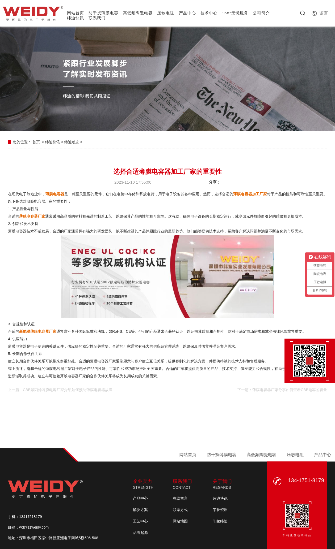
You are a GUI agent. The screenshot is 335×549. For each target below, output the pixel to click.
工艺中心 (140, 521)
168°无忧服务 (235, 13)
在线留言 (180, 498)
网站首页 (75, 13)
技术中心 (208, 13)
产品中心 (187, 13)
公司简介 (261, 13)
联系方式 (180, 510)
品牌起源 (140, 532)
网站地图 (180, 521)
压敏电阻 (165, 13)
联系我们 (97, 18)
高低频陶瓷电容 (138, 13)
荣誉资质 (220, 510)
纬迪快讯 (75, 18)
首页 (36, 142)
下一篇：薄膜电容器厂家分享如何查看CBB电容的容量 (282, 390)
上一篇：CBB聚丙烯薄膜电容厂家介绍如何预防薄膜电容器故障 (60, 390)
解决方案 (140, 510)
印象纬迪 (220, 521)
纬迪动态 (71, 142)
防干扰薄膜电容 (103, 13)
